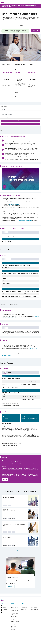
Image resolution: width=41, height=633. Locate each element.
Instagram (4, 606)
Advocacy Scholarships (14, 204)
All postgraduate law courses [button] (20, 550)
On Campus (20, 25)
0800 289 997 (23, 609)
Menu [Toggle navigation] (37, 2)
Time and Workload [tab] (13, 327)
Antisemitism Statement (15, 624)
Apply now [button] (5, 479)
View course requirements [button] (22, 450)
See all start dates (31, 72)
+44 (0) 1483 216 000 (34, 609)
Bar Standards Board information (25, 220)
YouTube (3, 607)
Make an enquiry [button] (35, 30)
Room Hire (13, 629)
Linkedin (3, 611)
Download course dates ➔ (7, 355)
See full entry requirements (17, 73)
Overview (3, 109)
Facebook (4, 609)
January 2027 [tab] (21, 232)
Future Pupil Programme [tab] (24, 327)
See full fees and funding (7, 72)
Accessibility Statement (15, 621)
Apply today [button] (20, 123)
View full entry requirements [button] (8, 450)
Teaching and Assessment (6, 114)
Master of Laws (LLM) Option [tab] (18, 258)
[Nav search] (33, 2)
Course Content (4, 111)
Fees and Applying (5, 117)
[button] (20, 179)
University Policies (14, 616)
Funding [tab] (9, 372)
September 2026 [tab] (12, 232)
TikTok (3, 612)
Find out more (9, 6)
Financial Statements (15, 619)
